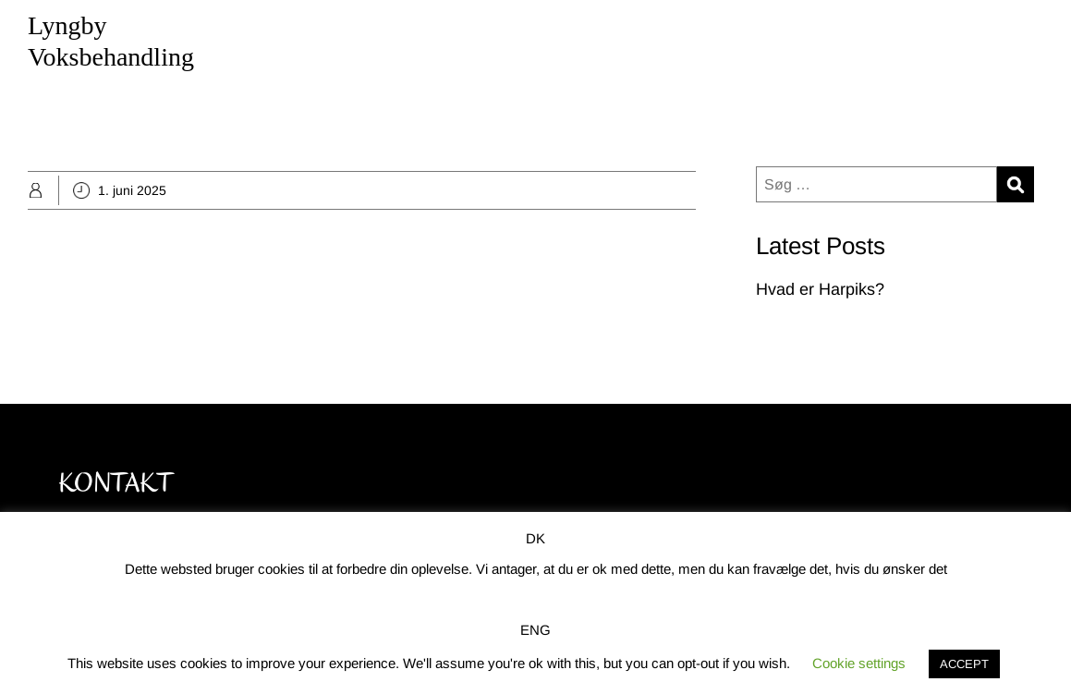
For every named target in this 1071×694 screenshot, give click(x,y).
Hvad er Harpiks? (820, 289)
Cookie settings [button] (859, 663)
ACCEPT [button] (964, 664)
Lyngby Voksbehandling (111, 41)
